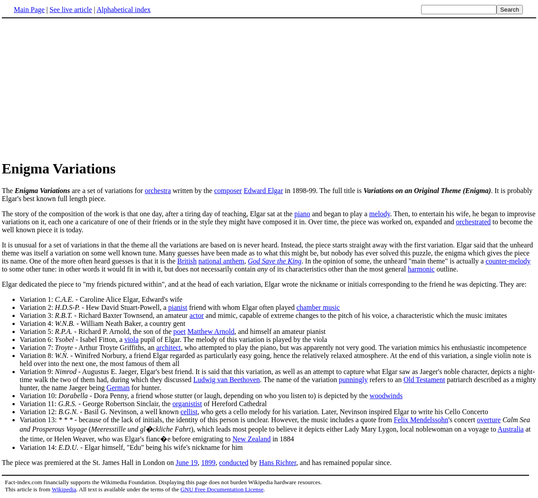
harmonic (421, 269)
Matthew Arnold (210, 331)
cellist (188, 412)
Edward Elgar (263, 190)
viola (131, 339)
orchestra (158, 190)
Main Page (29, 9)
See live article (71, 9)
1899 (208, 462)
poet (180, 331)
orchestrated (473, 222)
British (187, 261)
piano (302, 214)
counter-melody (507, 261)
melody (379, 214)
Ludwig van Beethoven (226, 379)
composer (228, 190)
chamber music (317, 307)
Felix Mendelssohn (421, 420)
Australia (510, 429)
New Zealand (251, 439)
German (118, 387)
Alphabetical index (123, 9)
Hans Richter (277, 462)
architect (168, 347)
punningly (353, 379)
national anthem (221, 261)
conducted (233, 462)
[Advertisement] (77, 88)
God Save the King (274, 261)
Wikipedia (64, 489)
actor (197, 315)
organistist (187, 403)
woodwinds (386, 395)
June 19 (187, 462)
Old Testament (424, 379)
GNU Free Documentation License (221, 489)
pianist (177, 307)
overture (489, 420)
